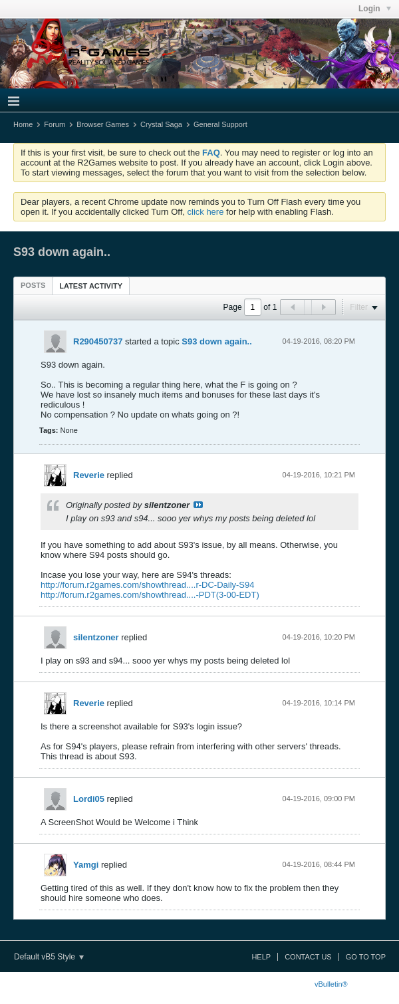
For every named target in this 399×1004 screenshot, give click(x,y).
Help (261, 957)
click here (206, 212)
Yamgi (85, 865)
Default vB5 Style (49, 956)
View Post (198, 504)
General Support (220, 124)
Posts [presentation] (33, 285)
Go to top (366, 957)
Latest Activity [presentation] (90, 286)
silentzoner (96, 637)
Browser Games (102, 124)
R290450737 (97, 341)
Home (23, 124)
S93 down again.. (216, 341)
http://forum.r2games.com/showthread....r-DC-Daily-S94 (148, 585)
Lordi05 (88, 799)
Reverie (88, 475)
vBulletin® (331, 984)
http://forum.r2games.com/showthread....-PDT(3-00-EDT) (150, 595)
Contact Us (308, 957)
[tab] (33, 285)
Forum (54, 124)
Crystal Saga (161, 124)
